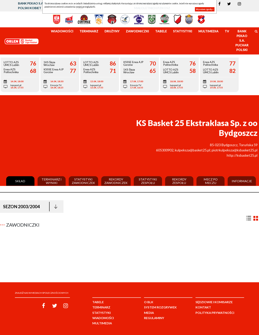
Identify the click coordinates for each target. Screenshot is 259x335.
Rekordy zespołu (179, 181)
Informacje (242, 181)
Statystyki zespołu (148, 181)
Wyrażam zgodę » (205, 9)
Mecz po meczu (211, 181)
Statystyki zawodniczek (83, 181)
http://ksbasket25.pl (242, 155)
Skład (20, 181)
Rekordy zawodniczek (116, 181)
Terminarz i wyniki (52, 181)
